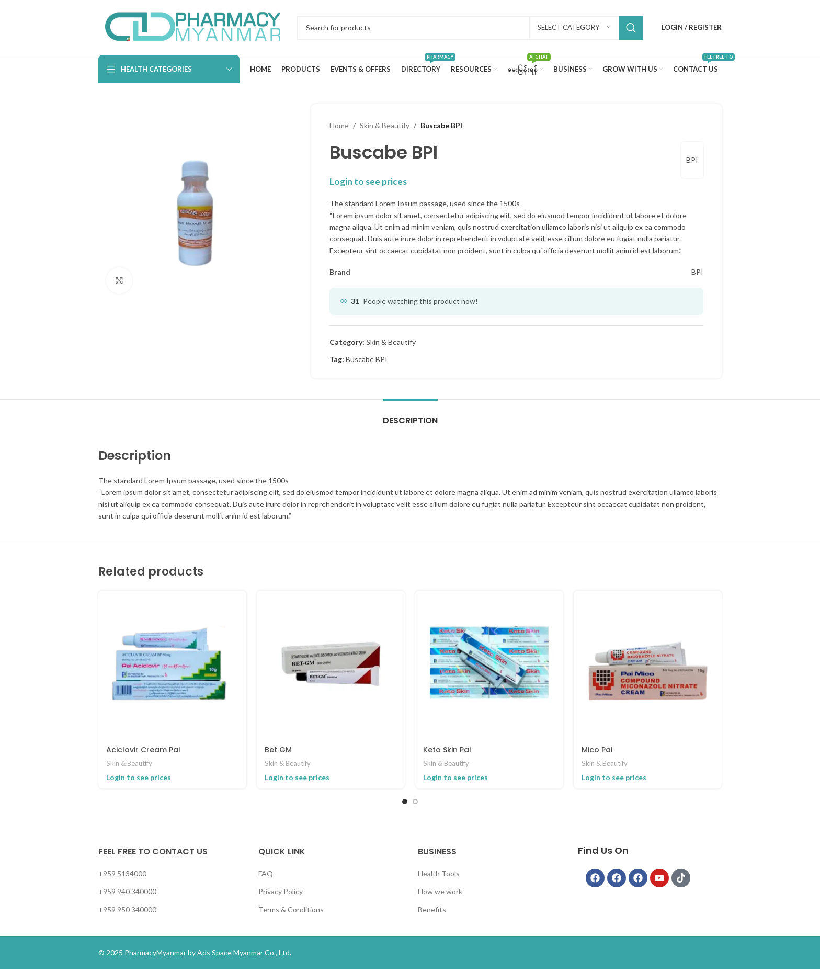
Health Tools (439, 873)
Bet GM (278, 750)
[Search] (470, 28)
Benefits (432, 909)
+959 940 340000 (127, 891)
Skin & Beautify (384, 125)
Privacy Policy (280, 891)
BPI (692, 159)
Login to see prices (368, 181)
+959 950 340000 (127, 909)
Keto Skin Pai (447, 750)
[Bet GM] (331, 665)
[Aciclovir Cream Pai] (172, 665)
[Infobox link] (192, 27)
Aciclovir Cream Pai (143, 750)
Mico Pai (597, 750)
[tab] (410, 415)
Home (339, 125)
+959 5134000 (122, 873)
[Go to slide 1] (404, 801)
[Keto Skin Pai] (489, 665)
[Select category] (574, 28)
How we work (440, 891)
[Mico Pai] (648, 665)
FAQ (265, 873)
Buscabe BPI (367, 359)
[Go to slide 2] (415, 801)
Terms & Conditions (291, 909)
